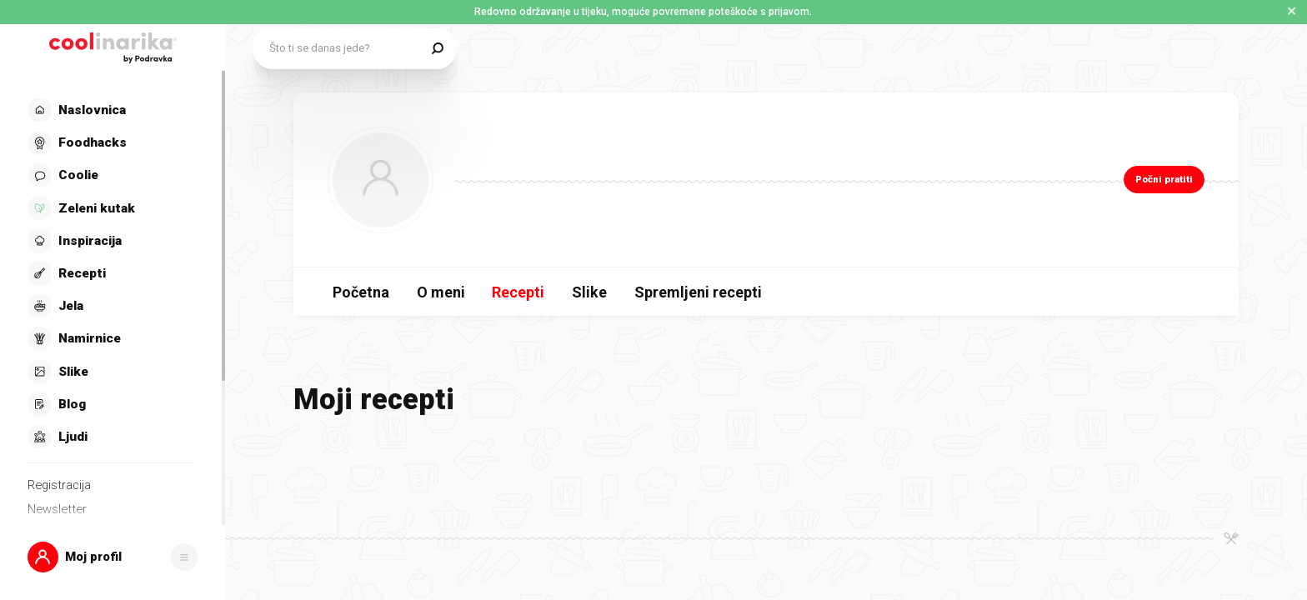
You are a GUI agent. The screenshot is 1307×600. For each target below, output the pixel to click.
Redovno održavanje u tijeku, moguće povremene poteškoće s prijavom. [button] (643, 12)
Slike (589, 292)
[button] (113, 557)
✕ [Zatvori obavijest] (1291, 11)
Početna (361, 292)
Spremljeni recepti (698, 292)
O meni (441, 292)
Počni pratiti (1164, 179)
